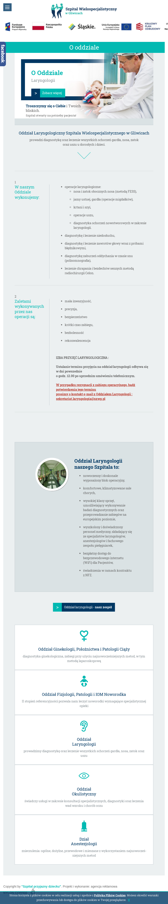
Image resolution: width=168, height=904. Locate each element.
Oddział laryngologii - (88, 607)
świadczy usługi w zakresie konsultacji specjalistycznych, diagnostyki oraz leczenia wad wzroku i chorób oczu (84, 796)
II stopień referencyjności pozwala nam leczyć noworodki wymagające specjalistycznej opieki (84, 700)
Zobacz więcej (52, 93)
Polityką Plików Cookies (110, 895)
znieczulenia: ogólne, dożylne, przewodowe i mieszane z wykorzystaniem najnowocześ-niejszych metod (84, 846)
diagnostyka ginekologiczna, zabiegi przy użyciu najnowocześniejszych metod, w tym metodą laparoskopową (84, 654)
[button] (7, 7)
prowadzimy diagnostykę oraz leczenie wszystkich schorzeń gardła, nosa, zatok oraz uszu (84, 747)
